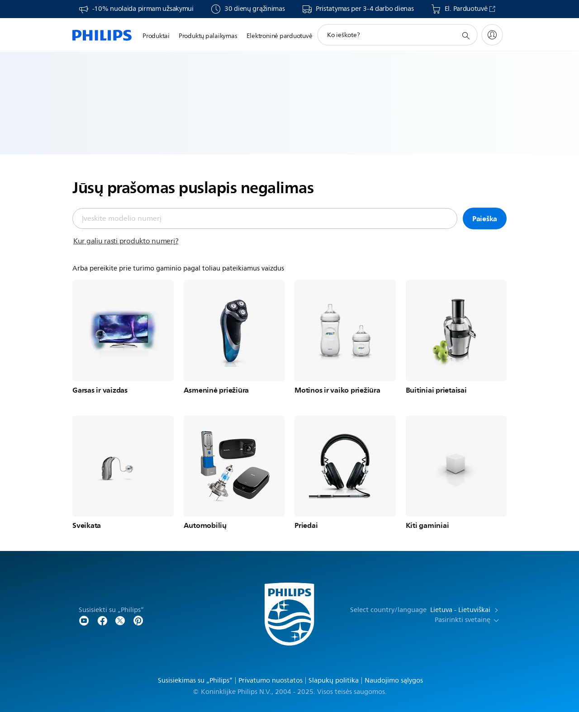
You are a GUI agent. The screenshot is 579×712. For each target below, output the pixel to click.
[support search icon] (465, 35)
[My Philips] (492, 35)
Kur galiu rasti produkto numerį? (125, 241)
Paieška (484, 218)
